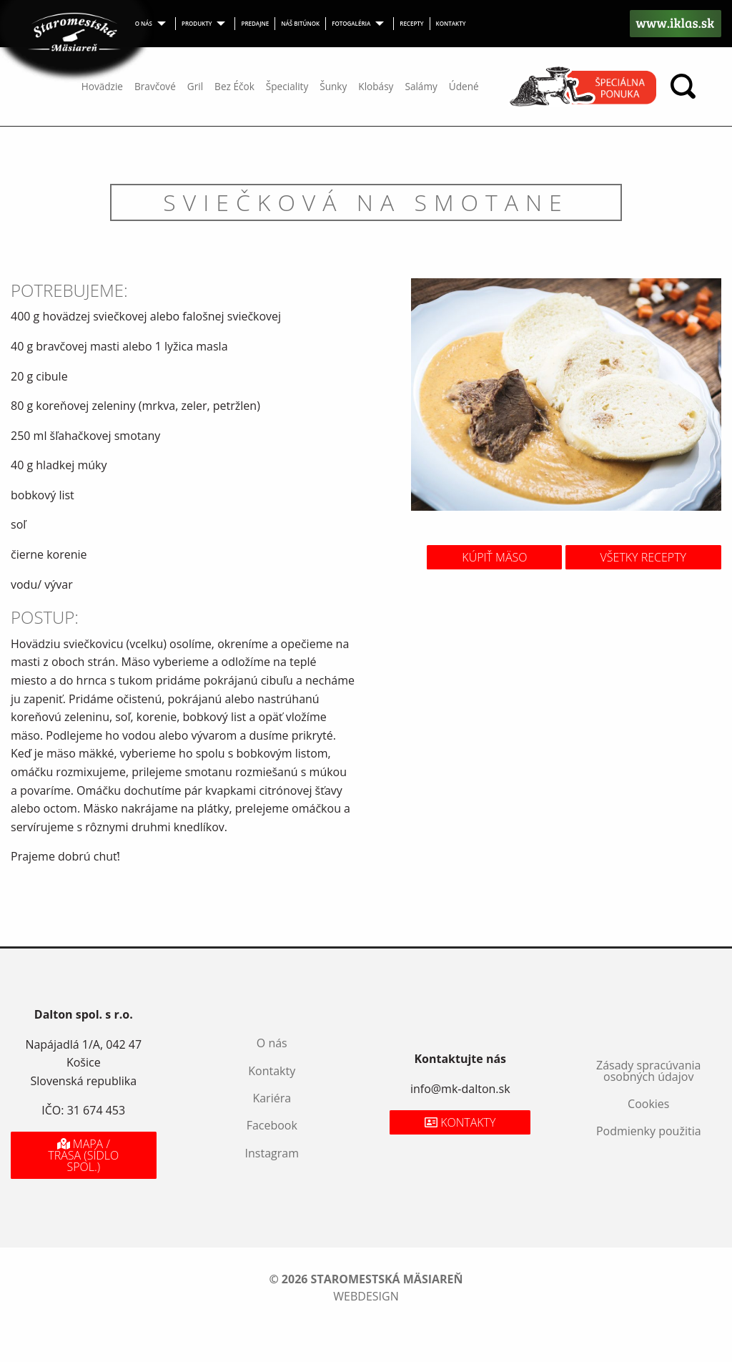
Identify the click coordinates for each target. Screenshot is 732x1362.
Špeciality (287, 86)
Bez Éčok (234, 86)
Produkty (197, 23)
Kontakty (451, 23)
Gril (195, 86)
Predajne (255, 23)
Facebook (272, 1125)
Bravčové (155, 86)
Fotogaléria (351, 23)
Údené (464, 86)
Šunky (333, 86)
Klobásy (375, 86)
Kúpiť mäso (494, 557)
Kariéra (271, 1098)
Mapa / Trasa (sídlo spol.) (83, 1155)
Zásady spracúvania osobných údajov (648, 1070)
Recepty (411, 23)
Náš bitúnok (300, 23)
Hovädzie (102, 86)
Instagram (272, 1153)
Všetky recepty (643, 557)
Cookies (648, 1104)
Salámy (421, 86)
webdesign (365, 1296)
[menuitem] (152, 23)
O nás (143, 23)
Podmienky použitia (648, 1131)
